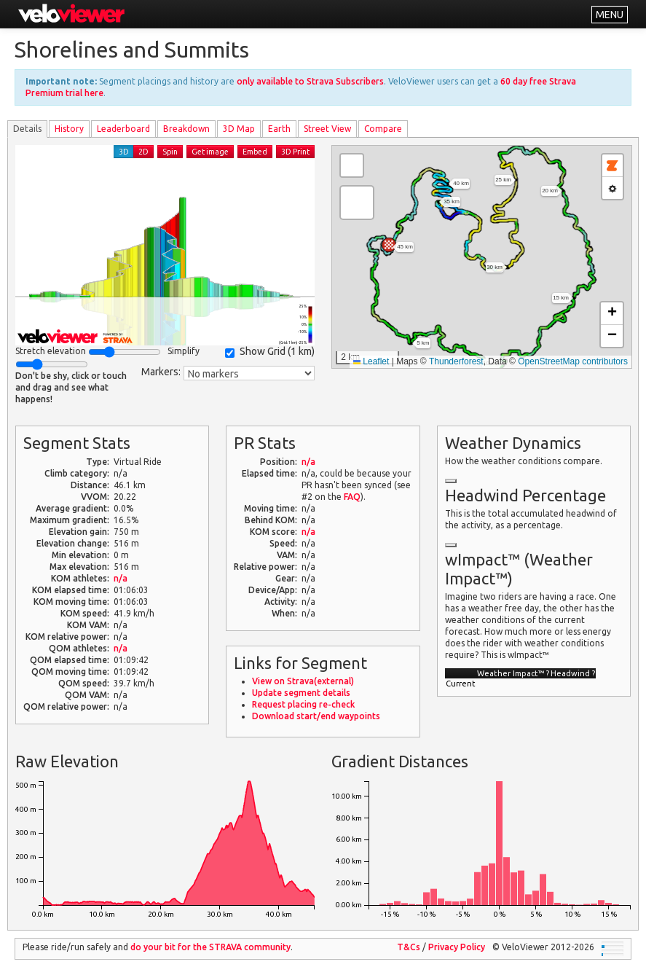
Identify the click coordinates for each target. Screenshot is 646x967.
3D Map (239, 128)
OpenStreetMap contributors (573, 361)
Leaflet (371, 361)
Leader (123, 128)
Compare (383, 128)
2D (143, 151)
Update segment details (301, 692)
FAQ (352, 496)
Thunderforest (456, 361)
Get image (210, 151)
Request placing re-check (303, 704)
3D (124, 151)
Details (27, 128)
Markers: (161, 371)
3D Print (295, 151)
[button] (389, 245)
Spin (170, 151)
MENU (609, 14)
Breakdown (186, 128)
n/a (120, 578)
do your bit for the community (210, 947)
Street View (327, 128)
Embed (255, 151)
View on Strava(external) (303, 681)
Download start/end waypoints (316, 716)
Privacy (456, 947)
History (69, 128)
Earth (279, 128)
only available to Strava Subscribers (310, 81)
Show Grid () (270, 351)
